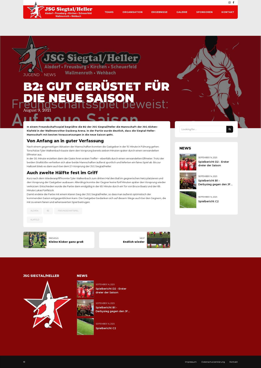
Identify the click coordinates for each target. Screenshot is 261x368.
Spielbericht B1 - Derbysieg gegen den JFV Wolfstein (215, 184)
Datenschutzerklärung (213, 362)
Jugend (31, 74)
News (50, 74)
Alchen (34, 211)
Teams (109, 12)
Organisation (132, 12)
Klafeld (35, 220)
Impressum (191, 362)
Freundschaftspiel (68, 211)
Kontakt (227, 12)
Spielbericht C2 (208, 201)
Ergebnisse (159, 12)
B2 (48, 211)
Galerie (181, 12)
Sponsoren (204, 12)
